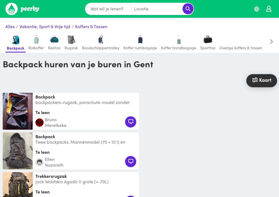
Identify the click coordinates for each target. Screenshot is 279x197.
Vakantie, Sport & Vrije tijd (45, 27)
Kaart (261, 79)
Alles (10, 27)
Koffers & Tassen (91, 27)
